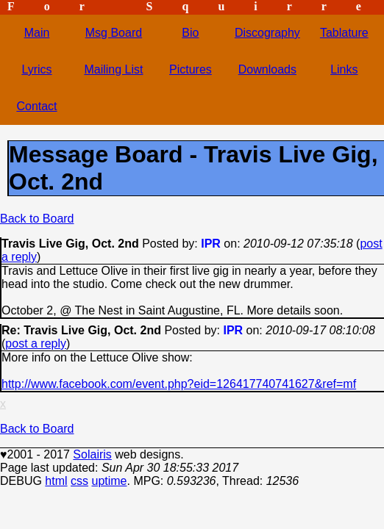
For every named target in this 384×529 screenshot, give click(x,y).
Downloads (267, 69)
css (79, 481)
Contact (36, 106)
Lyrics (36, 69)
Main (37, 32)
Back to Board (37, 218)
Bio (190, 32)
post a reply (35, 343)
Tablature (344, 32)
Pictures (190, 69)
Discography (267, 32)
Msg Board (113, 32)
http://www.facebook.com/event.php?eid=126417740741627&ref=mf (178, 384)
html (56, 481)
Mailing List (113, 69)
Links (344, 69)
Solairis (92, 454)
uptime (109, 481)
